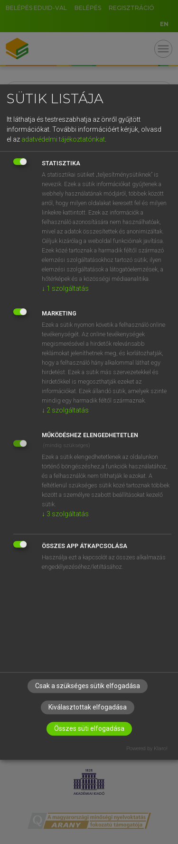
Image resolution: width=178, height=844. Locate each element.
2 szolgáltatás (65, 410)
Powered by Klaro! (147, 748)
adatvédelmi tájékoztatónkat (63, 139)
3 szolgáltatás (65, 514)
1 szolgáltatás (65, 288)
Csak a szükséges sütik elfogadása (87, 686)
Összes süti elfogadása (89, 728)
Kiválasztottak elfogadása (87, 707)
